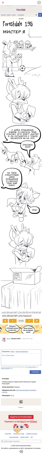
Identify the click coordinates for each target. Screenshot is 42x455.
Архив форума (13, 437)
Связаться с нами (18, 433)
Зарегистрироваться (21, 351)
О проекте (8, 433)
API (32, 437)
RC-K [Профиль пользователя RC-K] (8, 338)
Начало (3, 15)
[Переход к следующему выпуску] (21, 169)
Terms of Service (5, 368)
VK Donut (33, 421)
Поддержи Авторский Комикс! (21, 417)
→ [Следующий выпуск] (25, 19)
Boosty (23, 421)
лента (14, 15)
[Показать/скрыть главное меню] (3, 2)
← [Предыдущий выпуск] (17, 19)
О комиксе (21, 15)
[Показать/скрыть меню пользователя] (39, 2)
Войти (12, 351)
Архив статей (24, 437)
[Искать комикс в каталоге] (2, 441)
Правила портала (31, 433)
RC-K (12, 395)
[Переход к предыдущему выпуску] (5, 169)
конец (9, 15)
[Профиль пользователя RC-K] (4, 339)
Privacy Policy (31, 367)
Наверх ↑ (21, 407)
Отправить (35, 372)
